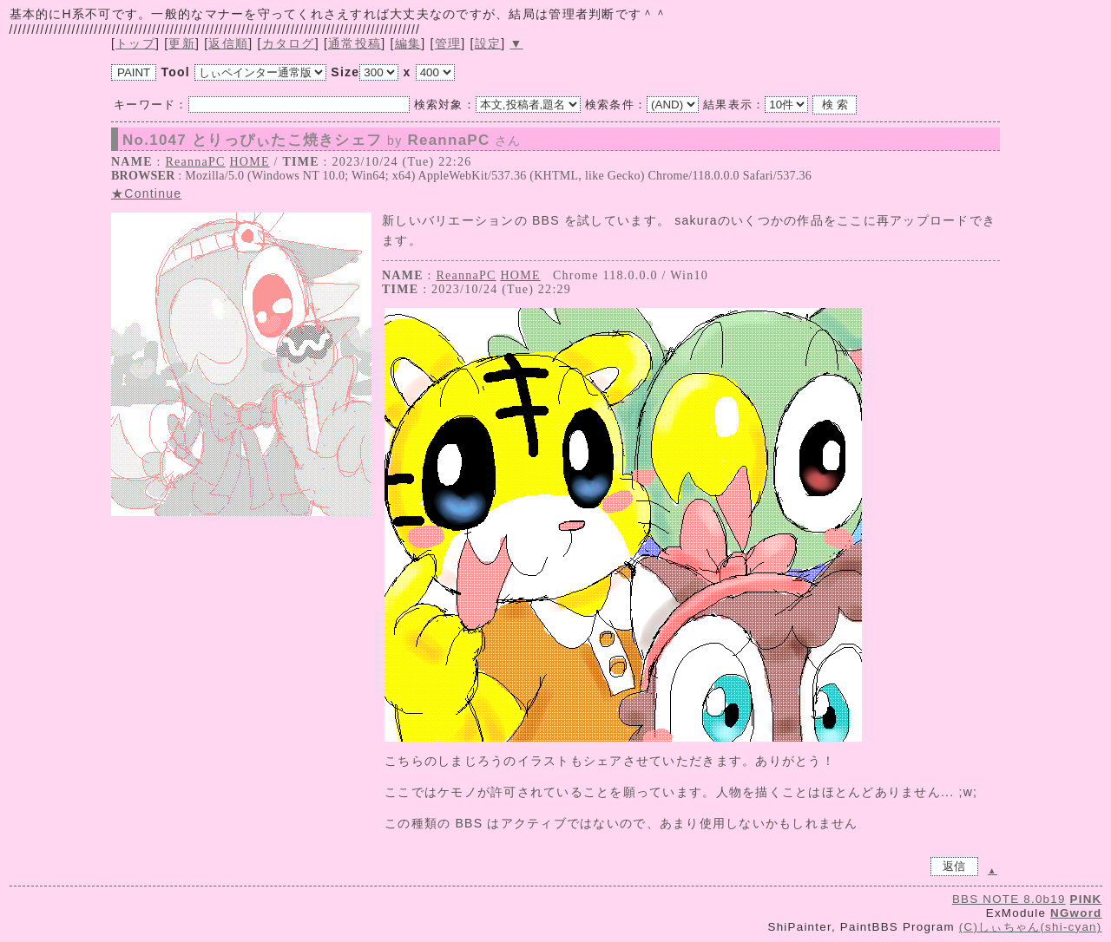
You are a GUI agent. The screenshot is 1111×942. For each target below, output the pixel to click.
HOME (249, 161)
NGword (1075, 912)
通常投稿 (354, 43)
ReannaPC (195, 161)
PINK (1086, 899)
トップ (135, 43)
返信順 (228, 43)
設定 (488, 43)
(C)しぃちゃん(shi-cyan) (1030, 926)
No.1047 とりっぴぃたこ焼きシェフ (321, 140)
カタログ (288, 43)
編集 (408, 43)
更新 (181, 43)
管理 (448, 43)
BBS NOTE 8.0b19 (1009, 899)
